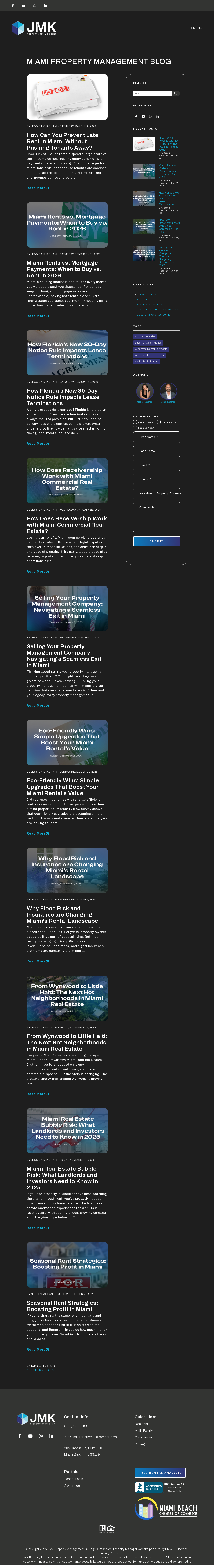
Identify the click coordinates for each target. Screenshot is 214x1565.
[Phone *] (156, 479)
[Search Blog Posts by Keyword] (152, 93)
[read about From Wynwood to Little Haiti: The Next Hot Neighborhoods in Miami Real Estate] (67, 998)
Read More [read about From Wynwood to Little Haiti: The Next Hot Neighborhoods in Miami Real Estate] (36, 1094)
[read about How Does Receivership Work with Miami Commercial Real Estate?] (67, 480)
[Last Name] (156, 451)
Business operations (149, 304)
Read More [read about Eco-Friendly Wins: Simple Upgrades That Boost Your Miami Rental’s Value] (36, 833)
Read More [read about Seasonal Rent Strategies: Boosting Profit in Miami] (36, 1349)
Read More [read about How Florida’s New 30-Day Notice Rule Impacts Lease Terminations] (36, 443)
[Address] (156, 493)
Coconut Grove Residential (154, 314)
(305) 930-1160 (76, 1426)
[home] (34, 28)
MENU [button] (196, 28)
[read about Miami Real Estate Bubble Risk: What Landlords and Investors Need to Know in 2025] (67, 1131)
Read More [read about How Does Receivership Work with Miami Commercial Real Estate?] (36, 571)
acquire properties (145, 336)
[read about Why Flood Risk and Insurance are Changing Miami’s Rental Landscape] (67, 870)
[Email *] (156, 465)
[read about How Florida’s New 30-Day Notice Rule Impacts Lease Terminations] (67, 352)
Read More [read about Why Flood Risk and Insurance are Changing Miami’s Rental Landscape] (36, 961)
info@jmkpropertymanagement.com (90, 1437)
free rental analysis (160, 1472)
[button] (13, 5)
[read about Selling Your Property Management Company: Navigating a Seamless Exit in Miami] (67, 608)
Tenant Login (73, 1479)
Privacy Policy (108, 1553)
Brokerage (143, 299)
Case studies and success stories (157, 309)
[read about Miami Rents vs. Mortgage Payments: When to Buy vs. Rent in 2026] (67, 225)
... (45, 1370)
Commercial (144, 1437)
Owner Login (73, 1485)
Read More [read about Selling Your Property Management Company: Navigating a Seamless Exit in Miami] (36, 705)
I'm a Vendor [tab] (146, 428)
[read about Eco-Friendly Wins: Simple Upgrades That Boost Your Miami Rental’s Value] (67, 742)
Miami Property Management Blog (99, 61)
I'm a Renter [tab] (169, 422)
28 (50, 1370)
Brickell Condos (147, 294)
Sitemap (182, 1549)
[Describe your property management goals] (156, 517)
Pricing (140, 1444)
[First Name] (156, 437)
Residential (143, 1424)
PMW (168, 1549)
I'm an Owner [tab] (146, 422)
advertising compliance (148, 342)
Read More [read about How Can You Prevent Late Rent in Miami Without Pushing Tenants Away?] (36, 188)
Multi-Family (144, 1430)
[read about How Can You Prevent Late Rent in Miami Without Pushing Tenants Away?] (67, 97)
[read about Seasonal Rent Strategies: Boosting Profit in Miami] (67, 1265)
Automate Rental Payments (151, 349)
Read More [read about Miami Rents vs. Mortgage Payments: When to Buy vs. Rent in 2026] (36, 316)
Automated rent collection (150, 355)
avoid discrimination (146, 361)
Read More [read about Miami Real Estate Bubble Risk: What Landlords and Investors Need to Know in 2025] (36, 1228)
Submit (157, 541)
